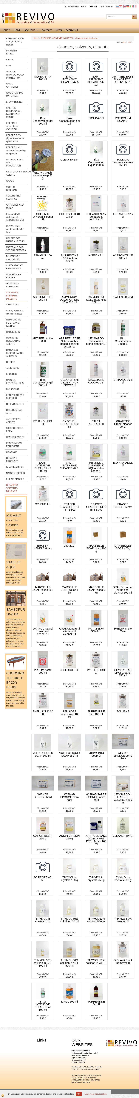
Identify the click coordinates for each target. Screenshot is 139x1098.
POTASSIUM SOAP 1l (96, 630)
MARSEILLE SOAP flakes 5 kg (96, 590)
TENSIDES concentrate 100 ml (69, 714)
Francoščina (134, 6)
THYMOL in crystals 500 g (123, 879)
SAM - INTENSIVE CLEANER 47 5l (69, 79)
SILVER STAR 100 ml (42, 78)
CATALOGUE (72, 30)
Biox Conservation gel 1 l (69, 121)
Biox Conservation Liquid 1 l (123, 341)
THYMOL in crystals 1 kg (42, 920)
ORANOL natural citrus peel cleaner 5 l (69, 631)
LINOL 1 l (69, 545)
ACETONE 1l (96, 255)
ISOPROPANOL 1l (123, 464)
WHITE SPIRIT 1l (96, 671)
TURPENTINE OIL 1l (96, 1003)
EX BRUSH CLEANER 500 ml (69, 424)
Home (35, 38)
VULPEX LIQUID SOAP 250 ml (69, 754)
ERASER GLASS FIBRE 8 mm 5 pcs (96, 507)
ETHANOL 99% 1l (122, 381)
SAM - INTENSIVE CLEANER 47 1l (69, 465)
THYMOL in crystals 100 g (69, 879)
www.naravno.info (79, 1060)
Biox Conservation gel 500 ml (43, 382)
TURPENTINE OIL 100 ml (96, 713)
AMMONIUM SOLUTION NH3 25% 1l (96, 299)
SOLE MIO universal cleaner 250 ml (123, 162)
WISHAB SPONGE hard (43, 796)
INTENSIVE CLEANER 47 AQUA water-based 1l (96, 466)
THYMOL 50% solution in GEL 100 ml (43, 963)
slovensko (117, 6)
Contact (47, 30)
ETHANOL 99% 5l (42, 422)
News (59, 30)
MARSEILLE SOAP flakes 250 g (43, 590)
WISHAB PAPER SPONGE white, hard (96, 797)
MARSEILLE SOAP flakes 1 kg (69, 590)
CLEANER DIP (69, 159)
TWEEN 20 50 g (123, 296)
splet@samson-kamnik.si (81, 1082)
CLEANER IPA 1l (123, 835)
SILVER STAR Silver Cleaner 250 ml (123, 672)
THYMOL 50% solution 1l (123, 920)
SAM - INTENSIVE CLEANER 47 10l (96, 80)
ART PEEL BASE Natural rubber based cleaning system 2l (69, 342)
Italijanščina (131, 6)
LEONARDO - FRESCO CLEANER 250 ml (123, 798)
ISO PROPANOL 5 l (43, 879)
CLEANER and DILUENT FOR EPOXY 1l (69, 382)
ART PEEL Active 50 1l (42, 340)
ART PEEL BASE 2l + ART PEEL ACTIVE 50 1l (122, 79)
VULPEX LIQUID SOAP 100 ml (43, 754)
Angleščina (124, 6)
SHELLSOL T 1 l (69, 669)
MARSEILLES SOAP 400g (123, 547)
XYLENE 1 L (42, 504)
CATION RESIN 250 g (42, 837)
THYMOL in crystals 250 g (96, 879)
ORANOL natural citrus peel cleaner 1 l (43, 631)
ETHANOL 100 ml (43, 257)
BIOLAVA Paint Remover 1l (123, 961)
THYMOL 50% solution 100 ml (69, 920)
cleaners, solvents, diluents (86, 38)
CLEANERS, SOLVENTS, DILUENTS (57, 38)
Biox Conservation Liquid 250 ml (96, 162)
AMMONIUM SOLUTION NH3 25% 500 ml (69, 299)
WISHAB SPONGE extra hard (69, 797)
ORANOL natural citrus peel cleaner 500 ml (123, 590)
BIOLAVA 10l (96, 118)
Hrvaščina (120, 6)
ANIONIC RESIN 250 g (69, 837)
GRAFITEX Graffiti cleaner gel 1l (123, 424)
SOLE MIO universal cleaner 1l (43, 217)
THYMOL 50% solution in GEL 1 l (96, 963)
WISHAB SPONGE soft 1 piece (122, 755)
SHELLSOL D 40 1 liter (69, 215)
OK (78, 1094)
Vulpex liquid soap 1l (96, 754)
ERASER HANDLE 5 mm (123, 505)
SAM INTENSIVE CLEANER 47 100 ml (42, 1005)
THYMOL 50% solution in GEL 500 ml (69, 963)
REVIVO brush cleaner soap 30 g (42, 175)
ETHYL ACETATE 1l (96, 422)
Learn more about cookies (96, 1094)
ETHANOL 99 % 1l (123, 215)
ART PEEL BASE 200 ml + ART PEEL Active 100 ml (96, 839)
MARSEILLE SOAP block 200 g (96, 548)
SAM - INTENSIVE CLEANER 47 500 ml (42, 466)
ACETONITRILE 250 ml (43, 298)
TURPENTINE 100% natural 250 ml (69, 258)
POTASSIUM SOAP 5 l (123, 119)
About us (29, 30)
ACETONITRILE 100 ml (123, 257)
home (17, 30)
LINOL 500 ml (69, 1001)
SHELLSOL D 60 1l (43, 713)
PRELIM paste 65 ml (123, 630)
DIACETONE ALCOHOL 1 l (96, 381)
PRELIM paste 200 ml (43, 671)
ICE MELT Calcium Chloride (13, 520)
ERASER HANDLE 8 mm (42, 547)
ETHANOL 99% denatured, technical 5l (96, 217)
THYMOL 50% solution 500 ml (96, 920)
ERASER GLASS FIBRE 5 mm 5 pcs (69, 507)
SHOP (7, 30)
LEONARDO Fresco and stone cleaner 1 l (96, 341)
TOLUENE (123, 711)
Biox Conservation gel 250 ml (43, 121)
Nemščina (127, 6)
